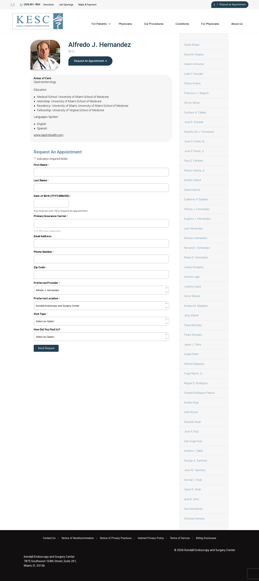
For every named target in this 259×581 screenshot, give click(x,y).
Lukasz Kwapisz (193, 267)
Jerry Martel (191, 315)
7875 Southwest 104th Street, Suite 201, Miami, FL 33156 (50, 561)
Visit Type (40, 314)
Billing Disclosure (206, 538)
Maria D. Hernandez (196, 257)
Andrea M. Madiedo (196, 305)
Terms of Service (180, 538)
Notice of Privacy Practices (116, 538)
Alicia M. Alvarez (194, 54)
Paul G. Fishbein (193, 160)
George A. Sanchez (195, 460)
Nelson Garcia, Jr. (194, 170)
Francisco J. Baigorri (196, 93)
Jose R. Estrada (193, 122)
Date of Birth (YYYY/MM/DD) (52, 196)
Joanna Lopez (192, 286)
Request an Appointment (230, 4)
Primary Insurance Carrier (51, 216)
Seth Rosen (191, 412)
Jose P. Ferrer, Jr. (194, 151)
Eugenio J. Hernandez (197, 218)
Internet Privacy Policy (151, 538)
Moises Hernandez (195, 238)
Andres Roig (191, 402)
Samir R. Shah (192, 489)
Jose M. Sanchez (194, 470)
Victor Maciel (192, 296)
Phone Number (44, 252)
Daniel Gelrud (192, 189)
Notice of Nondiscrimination (78, 538)
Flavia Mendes (193, 325)
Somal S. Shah (193, 479)
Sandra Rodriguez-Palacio (199, 392)
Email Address (43, 236)
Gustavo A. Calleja (195, 112)
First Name (41, 165)
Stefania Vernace (194, 518)
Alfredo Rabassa (194, 363)
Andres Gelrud (192, 180)
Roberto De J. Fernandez (199, 131)
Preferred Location (47, 298)
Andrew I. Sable (193, 450)
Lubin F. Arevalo (193, 73)
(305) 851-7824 (30, 4)
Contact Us (49, 538)
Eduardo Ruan (192, 421)
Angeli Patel (191, 354)
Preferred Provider (47, 283)
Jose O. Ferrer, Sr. (194, 141)
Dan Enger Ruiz (193, 441)
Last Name (41, 180)
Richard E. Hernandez (197, 247)
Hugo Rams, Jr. (193, 373)
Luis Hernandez (193, 228)
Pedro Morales (193, 334)
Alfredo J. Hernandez (196, 209)
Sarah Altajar (192, 44)
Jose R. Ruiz (191, 431)
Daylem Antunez (194, 64)
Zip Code (40, 267)
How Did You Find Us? (47, 329)
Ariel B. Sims (191, 499)
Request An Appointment (89, 60)
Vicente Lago (192, 276)
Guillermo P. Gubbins (196, 199)
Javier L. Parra (192, 344)
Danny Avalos (192, 83)
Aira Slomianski (193, 508)
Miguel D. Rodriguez (196, 383)
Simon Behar (192, 102)
